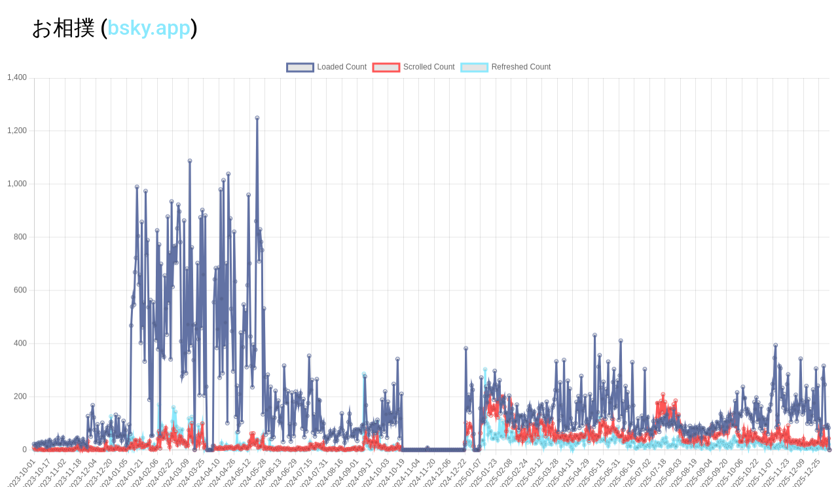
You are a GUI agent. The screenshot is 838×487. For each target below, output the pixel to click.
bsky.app (149, 27)
